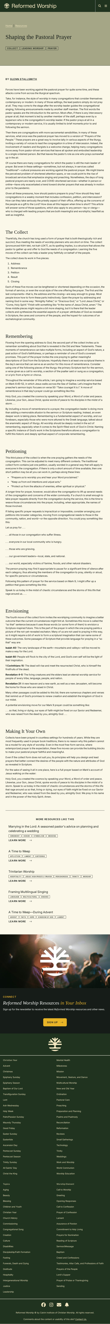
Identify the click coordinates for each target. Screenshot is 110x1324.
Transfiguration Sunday (14, 1094)
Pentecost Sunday (12, 1151)
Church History (10, 1218)
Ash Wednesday (11, 1105)
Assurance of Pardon (66, 1223)
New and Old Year (65, 1088)
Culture (6, 1240)
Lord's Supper (63, 1274)
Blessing (7, 1201)
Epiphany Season (11, 1083)
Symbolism (39, 836)
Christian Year (10, 1212)
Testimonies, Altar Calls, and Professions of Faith (80, 1263)
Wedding (52, 836)
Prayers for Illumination (67, 1235)
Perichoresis (62, 876)
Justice (6, 1286)
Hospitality (15, 876)
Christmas (8, 1071)
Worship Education (65, 1173)
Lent (5, 1100)
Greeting (60, 1195)
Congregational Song (13, 1229)
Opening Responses (66, 1201)
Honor (27, 836)
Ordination (61, 1094)
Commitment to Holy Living (69, 1229)
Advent (13, 917)
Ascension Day (10, 1145)
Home (9, 25)
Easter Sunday (10, 1134)
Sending (60, 1286)
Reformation (62, 1128)
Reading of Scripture (66, 1240)
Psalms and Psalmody (67, 1117)
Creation (7, 1235)
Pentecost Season (12, 1156)
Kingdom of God (45, 917)
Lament (27, 856)
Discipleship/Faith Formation (16, 1252)
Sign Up (55, 1022)
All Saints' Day (10, 1168)
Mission (60, 1071)
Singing (44, 897)
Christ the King (10, 1173)
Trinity (75, 876)
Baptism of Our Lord (13, 1088)
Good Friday (9, 1128)
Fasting (6, 1257)
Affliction (15, 856)
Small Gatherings (64, 1139)
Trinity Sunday (10, 1162)
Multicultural (30, 897)
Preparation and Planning (68, 1111)
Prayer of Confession (66, 1212)
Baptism (60, 1252)
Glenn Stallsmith (23, 79)
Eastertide (8, 1139)
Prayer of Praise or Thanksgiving (72, 1280)
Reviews (60, 1134)
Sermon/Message (65, 1246)
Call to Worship (63, 1189)
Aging (6, 1189)
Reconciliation (63, 1122)
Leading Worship (33, 48)
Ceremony (15, 836)
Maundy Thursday (12, 1122)
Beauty (6, 1195)
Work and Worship (65, 1162)
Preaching (61, 1105)
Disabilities (8, 1246)
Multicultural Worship (66, 1083)
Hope (32, 917)
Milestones (61, 1066)
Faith (23, 917)
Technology (62, 1145)
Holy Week (8, 1111)
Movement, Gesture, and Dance (71, 1077)
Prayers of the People (67, 1269)
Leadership (8, 1291)
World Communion (65, 1168)
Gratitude (7, 1269)
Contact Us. (81, 1319)
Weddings (61, 1156)
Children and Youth (12, 1206)
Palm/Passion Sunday (13, 1117)
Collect (12, 48)
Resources (21, 25)
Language (14, 897)
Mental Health (63, 1060)
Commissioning (10, 1223)
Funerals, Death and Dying (16, 1263)
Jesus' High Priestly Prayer (38, 876)
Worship (87, 876)
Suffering (40, 856)
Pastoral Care (63, 1100)
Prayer (52, 48)
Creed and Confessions (67, 1257)
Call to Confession (65, 1206)
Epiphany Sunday (11, 1077)
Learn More (20, 840)
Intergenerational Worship (15, 1280)
